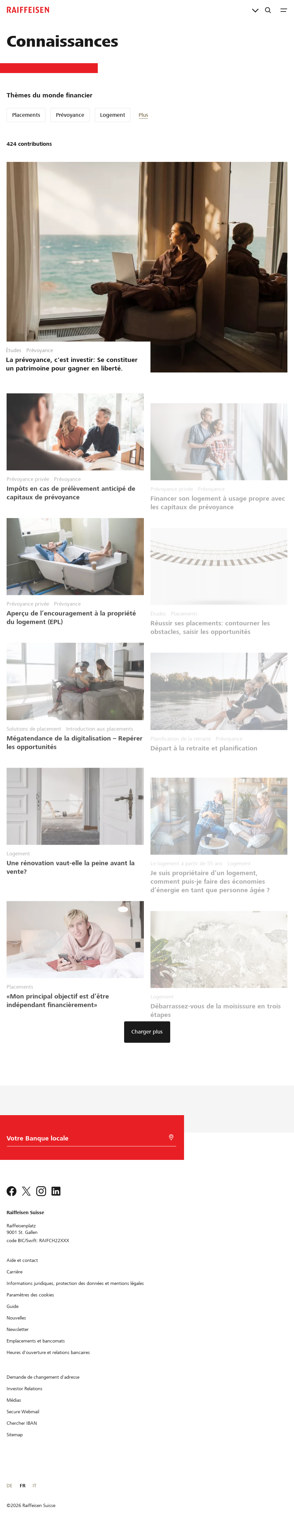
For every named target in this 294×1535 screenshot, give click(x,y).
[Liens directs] (255, 10)
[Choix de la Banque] (88, 1140)
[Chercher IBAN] (22, 1423)
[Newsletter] (18, 1329)
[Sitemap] (15, 1434)
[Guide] (12, 1306)
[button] (158, 115)
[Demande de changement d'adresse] (43, 1377)
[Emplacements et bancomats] (36, 1340)
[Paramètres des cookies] (30, 1294)
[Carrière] (14, 1271)
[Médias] (14, 1400)
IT (34, 1485)
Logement (112, 115)
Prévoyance (70, 115)
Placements (26, 115)
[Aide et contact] (22, 1260)
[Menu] (283, 10)
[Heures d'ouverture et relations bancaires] (48, 1352)
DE (9, 1485)
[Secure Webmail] (23, 1411)
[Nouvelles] (16, 1317)
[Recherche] (268, 10)
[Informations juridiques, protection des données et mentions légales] (75, 1283)
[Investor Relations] (24, 1388)
